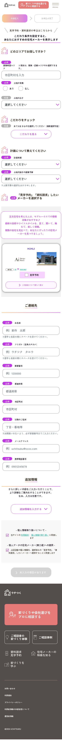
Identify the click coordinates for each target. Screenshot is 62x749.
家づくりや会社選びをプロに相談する (36, 5)
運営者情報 (9, 716)
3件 (15, 269)
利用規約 (8, 695)
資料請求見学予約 (16, 653)
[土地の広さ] (31, 104)
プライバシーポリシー (13, 702)
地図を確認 (23, 269)
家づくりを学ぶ (17, 664)
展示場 (9, 269)
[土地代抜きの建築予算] (31, 178)
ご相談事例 (45, 637)
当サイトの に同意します (31, 536)
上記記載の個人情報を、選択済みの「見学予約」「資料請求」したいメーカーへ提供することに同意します (31, 551)
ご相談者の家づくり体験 (19, 637)
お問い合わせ (10, 688)
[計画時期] (31, 164)
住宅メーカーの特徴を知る (46, 653)
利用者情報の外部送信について (17, 709)
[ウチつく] (10, 5)
